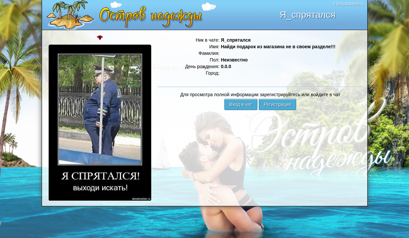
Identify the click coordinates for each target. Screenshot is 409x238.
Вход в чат (241, 104)
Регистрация (277, 104)
